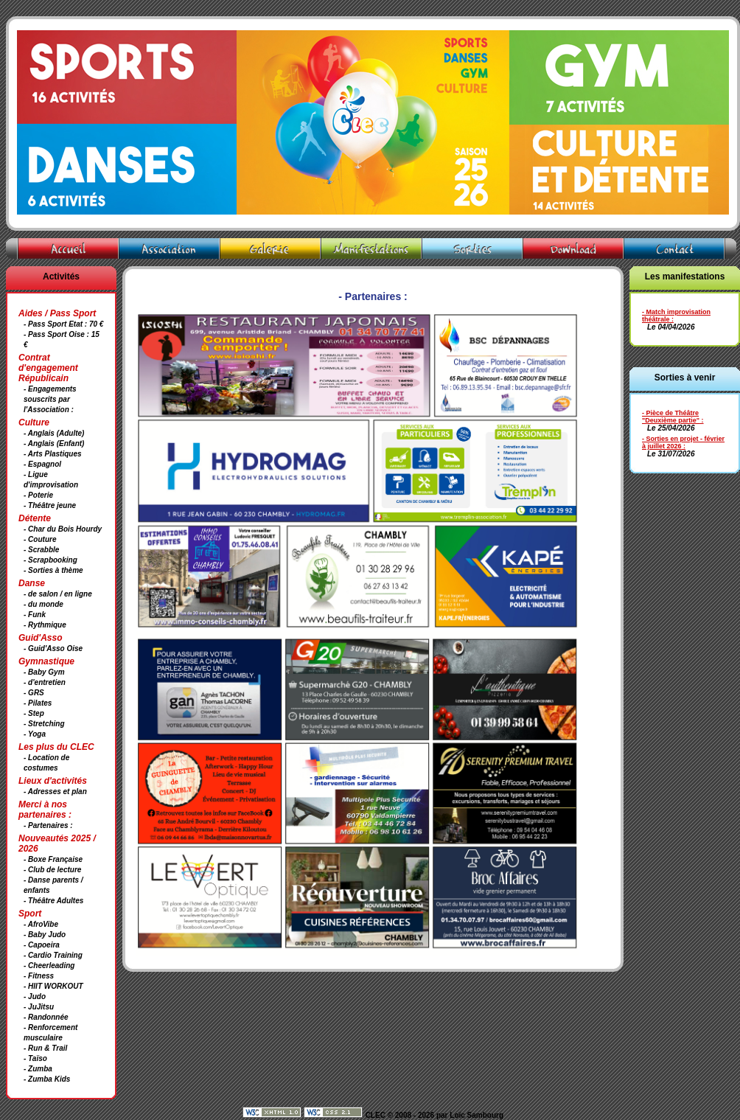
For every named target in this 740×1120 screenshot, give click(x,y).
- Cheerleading (49, 965)
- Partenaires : (48, 825)
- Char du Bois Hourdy (63, 529)
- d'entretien (45, 682)
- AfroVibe (41, 924)
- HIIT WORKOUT (53, 986)
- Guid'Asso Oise (53, 648)
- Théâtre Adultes (53, 901)
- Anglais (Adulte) (54, 433)
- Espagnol (42, 464)
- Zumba (38, 1069)
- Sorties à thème (53, 570)
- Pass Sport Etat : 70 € (63, 324)
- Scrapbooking (50, 560)
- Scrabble (41, 550)
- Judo (35, 996)
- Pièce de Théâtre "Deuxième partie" (670, 416)
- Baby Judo (45, 935)
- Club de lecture (52, 870)
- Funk (35, 615)
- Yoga (35, 734)
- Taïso (35, 1058)
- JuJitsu (39, 1007)
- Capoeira (42, 945)
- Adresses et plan (55, 791)
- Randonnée (46, 1017)
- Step (34, 713)
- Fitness (39, 976)
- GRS (34, 693)
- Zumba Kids (47, 1079)
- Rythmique (45, 625)
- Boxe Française (53, 859)
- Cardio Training (53, 955)
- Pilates (38, 703)
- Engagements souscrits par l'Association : (50, 399)
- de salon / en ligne (58, 594)
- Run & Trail (45, 1048)
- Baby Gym (44, 672)
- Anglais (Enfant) (54, 443)
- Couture (40, 539)
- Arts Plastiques (53, 454)
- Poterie (38, 495)
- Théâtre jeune (50, 505)
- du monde (43, 604)
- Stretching (44, 724)
